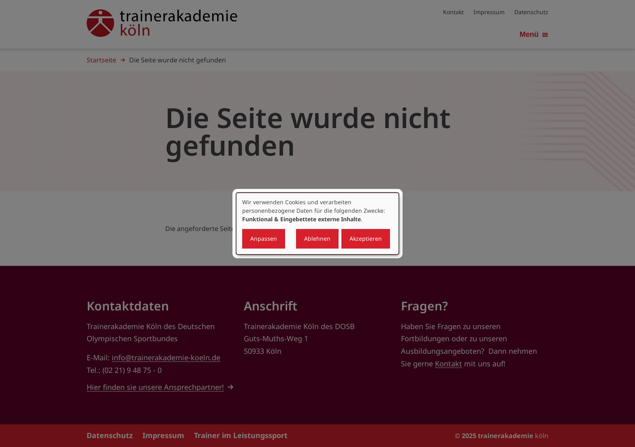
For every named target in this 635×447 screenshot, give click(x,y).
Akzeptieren (365, 238)
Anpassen (263, 238)
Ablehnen (317, 238)
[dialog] (317, 224)
